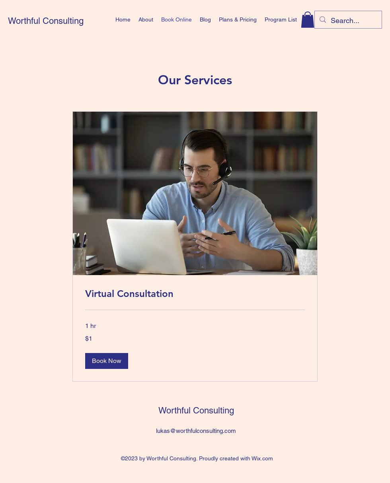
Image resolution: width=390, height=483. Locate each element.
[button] (307, 20)
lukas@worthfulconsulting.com (196, 430)
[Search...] (348, 20)
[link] (195, 293)
